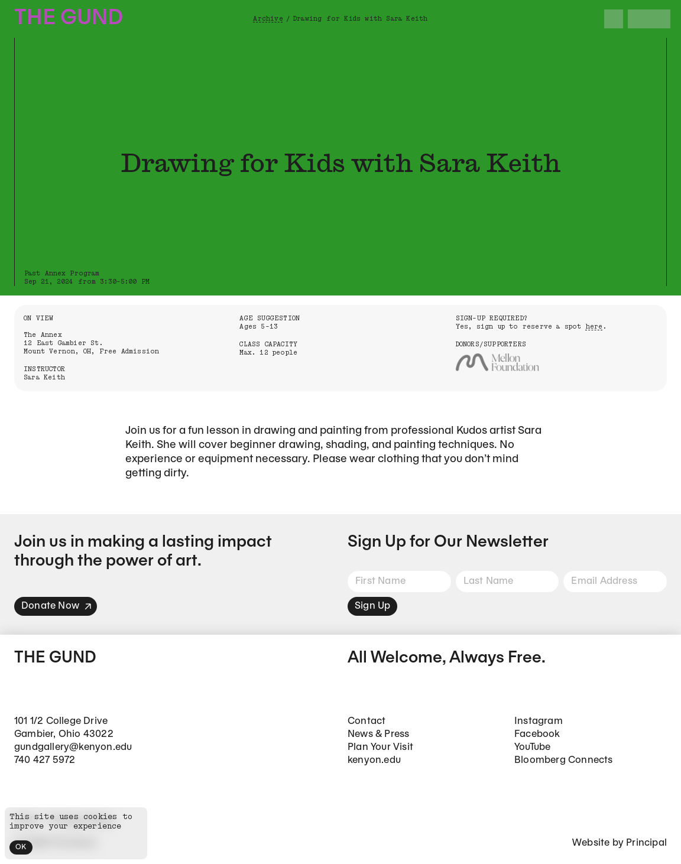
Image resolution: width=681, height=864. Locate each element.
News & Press (378, 734)
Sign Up (372, 606)
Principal (646, 843)
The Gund (68, 18)
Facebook (537, 734)
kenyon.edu (374, 760)
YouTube (532, 747)
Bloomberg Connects (563, 760)
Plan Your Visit (380, 747)
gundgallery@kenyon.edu (73, 747)
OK (21, 847)
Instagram (538, 721)
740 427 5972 (44, 760)
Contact (366, 721)
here (594, 326)
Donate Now (56, 606)
